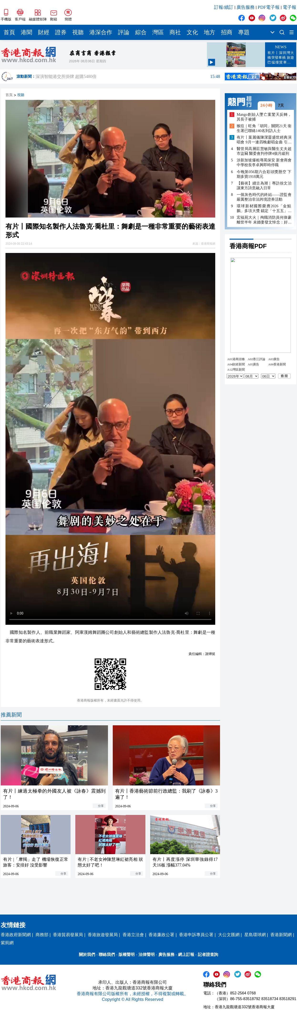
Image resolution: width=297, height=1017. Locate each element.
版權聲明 (126, 954)
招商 (226, 32)
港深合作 (100, 32)
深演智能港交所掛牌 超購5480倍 (128, 76)
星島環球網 (255, 934)
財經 (43, 32)
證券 (61, 32)
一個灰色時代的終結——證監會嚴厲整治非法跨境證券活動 (264, 197)
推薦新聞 (11, 715)
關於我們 (87, 954)
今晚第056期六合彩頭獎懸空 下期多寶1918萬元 (264, 174)
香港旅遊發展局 (103, 934)
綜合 (141, 32)
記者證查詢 (208, 954)
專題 (244, 32)
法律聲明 (146, 954)
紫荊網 (7, 942)
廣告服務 (245, 7)
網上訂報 (186, 954)
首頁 (9, 32)
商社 (175, 32)
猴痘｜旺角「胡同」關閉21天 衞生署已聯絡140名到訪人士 (264, 128)
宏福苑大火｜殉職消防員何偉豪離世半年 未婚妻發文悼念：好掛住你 (264, 220)
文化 (192, 32)
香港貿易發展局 (68, 934)
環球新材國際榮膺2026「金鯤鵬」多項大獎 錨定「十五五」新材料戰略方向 (264, 208)
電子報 (289, 7)
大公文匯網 (229, 934)
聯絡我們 (107, 954)
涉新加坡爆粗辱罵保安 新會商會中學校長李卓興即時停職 (264, 162)
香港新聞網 (281, 934)
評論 (123, 32)
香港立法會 (133, 934)
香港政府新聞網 (16, 934)
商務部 (42, 934)
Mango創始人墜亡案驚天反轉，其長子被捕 (264, 116)
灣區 (158, 32)
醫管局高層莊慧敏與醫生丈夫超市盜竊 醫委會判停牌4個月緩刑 (264, 151)
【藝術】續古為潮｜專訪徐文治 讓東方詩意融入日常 (264, 185)
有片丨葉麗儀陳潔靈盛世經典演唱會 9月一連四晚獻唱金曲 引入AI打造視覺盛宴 (264, 140)
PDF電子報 (269, 7)
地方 (209, 32)
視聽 (78, 32)
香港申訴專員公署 (196, 934)
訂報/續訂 (223, 7)
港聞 (26, 32)
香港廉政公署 (161, 934)
